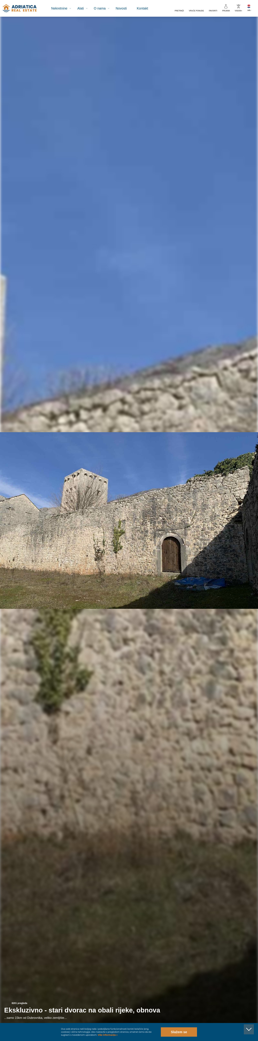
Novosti (121, 8)
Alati (80, 8)
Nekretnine (59, 8)
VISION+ (238, 11)
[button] (240, 34)
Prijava (226, 11)
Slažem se (179, 1032)
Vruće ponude (196, 11)
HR (249, 10)
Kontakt (142, 8)
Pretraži (179, 11)
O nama (100, 8)
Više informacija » (107, 1035)
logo (19, 8)
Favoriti (213, 11)
